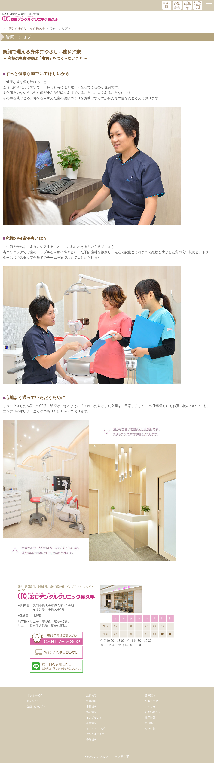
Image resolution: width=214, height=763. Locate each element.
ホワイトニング (95, 728)
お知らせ (150, 706)
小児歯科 (91, 706)
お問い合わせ (153, 711)
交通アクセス (153, 700)
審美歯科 (91, 723)
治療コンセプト (36, 706)
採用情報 (150, 717)
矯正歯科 (91, 711)
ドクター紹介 (35, 695)
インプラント (94, 717)
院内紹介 (32, 700)
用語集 (149, 723)
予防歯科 (91, 739)
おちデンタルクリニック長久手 (24, 28)
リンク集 (150, 728)
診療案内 (150, 695)
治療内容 (91, 695)
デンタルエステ (95, 734)
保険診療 (91, 700)
